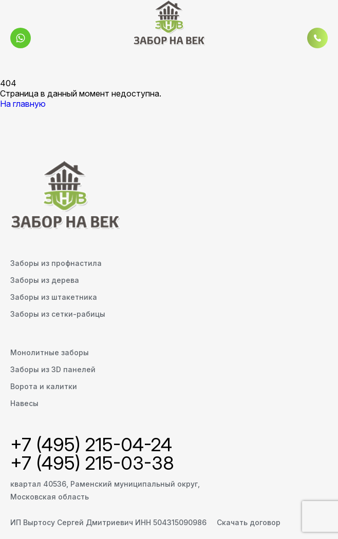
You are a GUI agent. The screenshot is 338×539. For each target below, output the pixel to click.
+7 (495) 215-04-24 (91, 444)
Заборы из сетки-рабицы (57, 314)
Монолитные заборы (49, 352)
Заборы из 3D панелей (53, 369)
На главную (23, 104)
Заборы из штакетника (53, 297)
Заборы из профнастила (56, 263)
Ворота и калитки (43, 386)
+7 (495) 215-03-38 (92, 463)
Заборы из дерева (44, 280)
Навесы (24, 403)
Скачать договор (248, 522)
